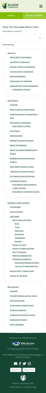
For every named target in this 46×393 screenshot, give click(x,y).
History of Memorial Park (23, 248)
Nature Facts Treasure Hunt (22, 271)
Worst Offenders (17, 324)
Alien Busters (13, 287)
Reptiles (18, 241)
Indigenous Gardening (21, 259)
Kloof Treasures (19, 252)
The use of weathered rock (26, 266)
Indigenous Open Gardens (18, 203)
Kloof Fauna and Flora (21, 220)
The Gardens (15, 207)
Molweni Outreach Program (22, 140)
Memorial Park (16, 136)
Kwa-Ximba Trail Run (21, 126)
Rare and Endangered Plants (27, 263)
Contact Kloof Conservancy (21, 71)
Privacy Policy (29, 370)
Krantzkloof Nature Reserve (24, 184)
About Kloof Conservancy (21, 57)
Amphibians (20, 238)
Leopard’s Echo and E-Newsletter (24, 86)
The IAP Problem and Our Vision (23, 296)
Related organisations (22, 255)
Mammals (19, 231)
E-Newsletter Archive (21, 89)
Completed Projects (18, 181)
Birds (17, 223)
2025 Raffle (14, 216)
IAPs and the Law (17, 300)
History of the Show (18, 276)
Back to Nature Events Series (22, 109)
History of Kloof (19, 245)
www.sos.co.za (16, 349)
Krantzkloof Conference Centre (25, 192)
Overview (14, 105)
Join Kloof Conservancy (20, 62)
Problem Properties (18, 310)
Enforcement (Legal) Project (22, 305)
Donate (11, 15)
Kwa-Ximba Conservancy (20, 122)
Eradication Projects (18, 320)
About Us (11, 53)
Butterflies (19, 234)
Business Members (18, 76)
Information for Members (21, 81)
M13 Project (15, 131)
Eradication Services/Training (22, 315)
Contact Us (15, 370)
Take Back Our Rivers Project (22, 171)
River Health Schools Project (22, 167)
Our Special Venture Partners (22, 176)
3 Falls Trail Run (19, 188)
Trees (17, 227)
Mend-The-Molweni (18, 145)
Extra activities (16, 212)
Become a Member (34, 15)
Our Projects (12, 100)
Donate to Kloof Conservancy (22, 67)
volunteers (37, 355)
